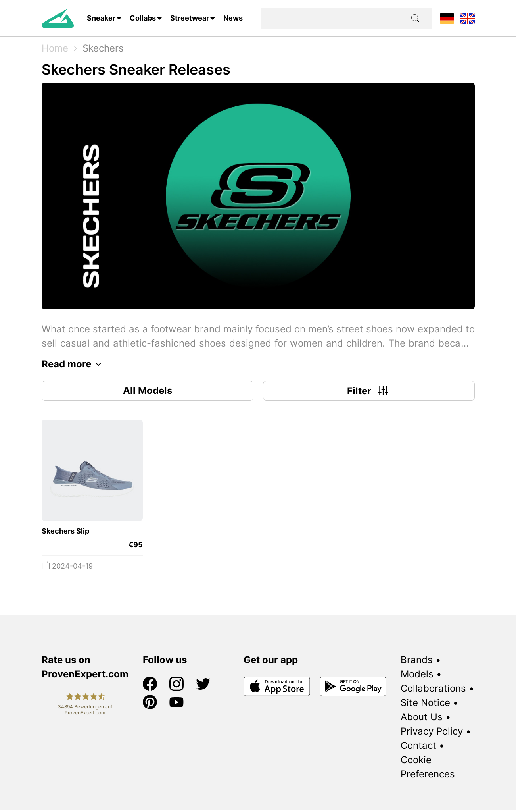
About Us (422, 717)
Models (417, 674)
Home (55, 48)
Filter (368, 391)
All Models (147, 390)
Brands (417, 659)
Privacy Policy (432, 731)
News (233, 18)
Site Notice (425, 702)
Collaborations (433, 688)
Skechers (103, 48)
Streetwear (189, 18)
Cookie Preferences (428, 767)
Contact (418, 745)
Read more (74, 364)
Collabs (143, 18)
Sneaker (101, 18)
